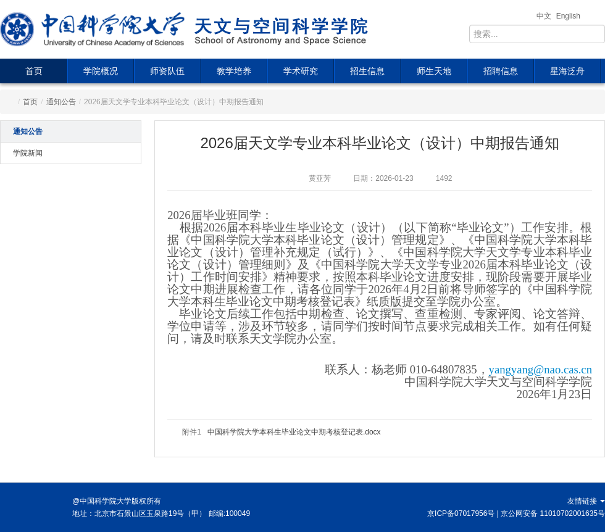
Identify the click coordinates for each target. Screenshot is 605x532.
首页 (34, 71)
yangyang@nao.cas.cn (540, 369)
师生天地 (434, 71)
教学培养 (234, 71)
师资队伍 (167, 71)
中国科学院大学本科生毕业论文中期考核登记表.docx (294, 432)
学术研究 (300, 71)
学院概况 (100, 71)
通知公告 (61, 102)
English (568, 16)
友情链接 (586, 501)
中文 (543, 16)
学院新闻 (28, 153)
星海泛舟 (567, 71)
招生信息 (367, 71)
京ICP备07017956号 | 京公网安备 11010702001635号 (516, 513)
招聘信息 (500, 71)
